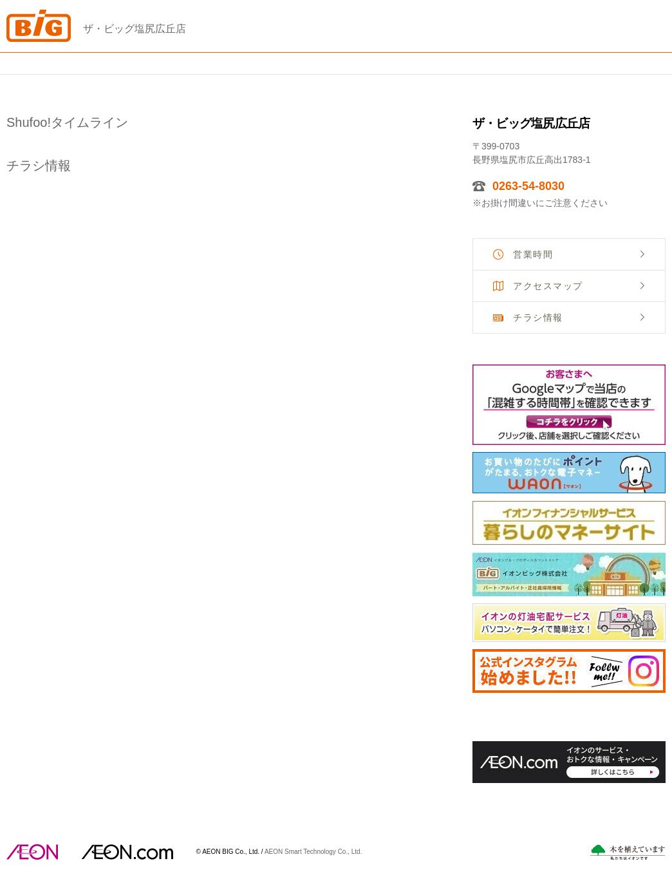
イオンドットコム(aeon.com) (127, 852)
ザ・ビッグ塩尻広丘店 (134, 28)
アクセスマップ (548, 286)
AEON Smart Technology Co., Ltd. (313, 851)
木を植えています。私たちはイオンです (628, 852)
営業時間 (533, 254)
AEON (32, 852)
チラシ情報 (538, 317)
